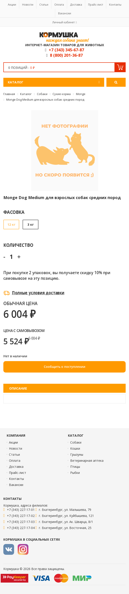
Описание (18, 388)
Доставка (76, 5)
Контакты (115, 5)
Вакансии (64, 13)
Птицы (75, 466)
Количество (18, 245)
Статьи (43, 5)
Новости (27, 5)
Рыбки (75, 472)
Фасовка (14, 212)
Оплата (59, 5)
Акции (12, 5)
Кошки (75, 448)
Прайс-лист (95, 5)
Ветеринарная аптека (87, 460)
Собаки (75, 442)
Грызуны (76, 454)
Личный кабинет (63, 22)
